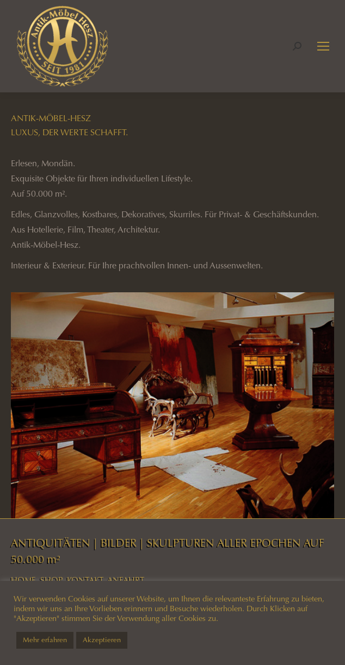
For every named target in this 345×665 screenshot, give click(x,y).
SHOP (51, 580)
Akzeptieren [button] (102, 640)
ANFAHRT (125, 580)
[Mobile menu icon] (323, 46)
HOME (23, 580)
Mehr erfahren (45, 640)
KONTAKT (85, 580)
